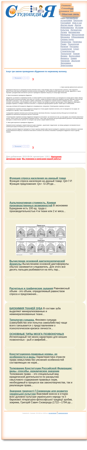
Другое (78, 25)
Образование (77, 37)
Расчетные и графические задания (31, 288)
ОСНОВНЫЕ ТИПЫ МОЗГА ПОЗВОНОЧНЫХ (36, 334)
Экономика (65, 63)
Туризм (76, 53)
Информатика (67, 27)
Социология (66, 49)
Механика (65, 37)
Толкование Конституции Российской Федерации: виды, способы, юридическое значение (40, 369)
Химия (74, 58)
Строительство (67, 51)
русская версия (52, 413)
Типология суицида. (22, 319)
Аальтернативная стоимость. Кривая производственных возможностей (32, 204)
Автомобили (72, 18)
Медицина (65, 34)
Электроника (66, 65)
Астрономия (66, 20)
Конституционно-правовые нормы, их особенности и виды (33, 355)
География (65, 23)
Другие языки (66, 25)
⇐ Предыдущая (17, 78)
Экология (75, 61)
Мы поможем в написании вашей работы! (41, 159)
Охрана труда (67, 39)
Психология (73, 44)
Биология (77, 20)
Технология (65, 53)
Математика (74, 32)
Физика (63, 56)
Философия (74, 56)
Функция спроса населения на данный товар (37, 178)
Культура (64, 30)
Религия (64, 46)
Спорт (76, 49)
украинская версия (63, 413)
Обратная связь (70, 14)
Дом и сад (77, 23)
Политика (77, 42)
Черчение (65, 61)
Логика (63, 32)
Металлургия (78, 34)
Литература (75, 30)
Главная (66, 5)
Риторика (74, 46)
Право (63, 44)
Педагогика (65, 42)
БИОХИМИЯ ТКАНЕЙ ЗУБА (25, 308)
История (79, 27)
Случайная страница (66, 10)
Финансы (64, 58)
